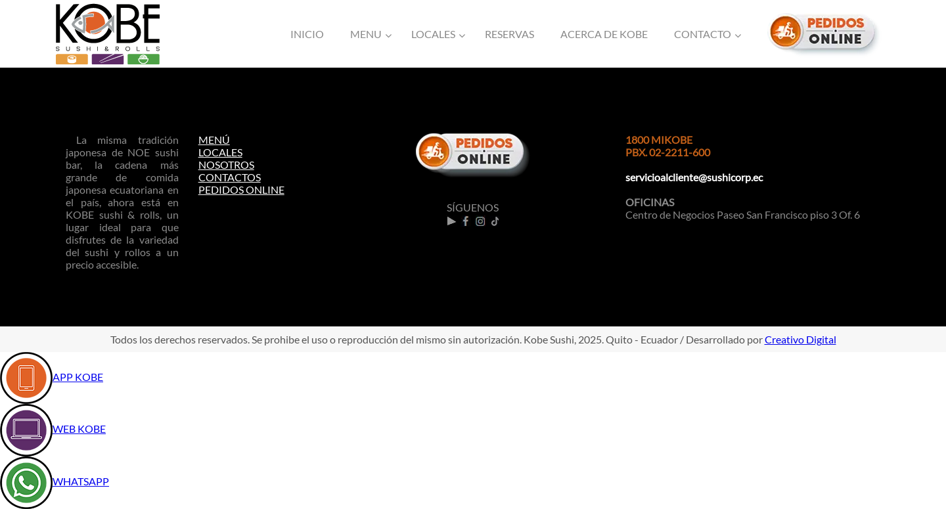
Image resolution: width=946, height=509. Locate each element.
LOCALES (220, 152)
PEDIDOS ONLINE (241, 189)
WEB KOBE (79, 428)
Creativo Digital (800, 339)
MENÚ (214, 139)
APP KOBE (78, 376)
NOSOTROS (226, 164)
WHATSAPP (81, 481)
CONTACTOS (229, 177)
